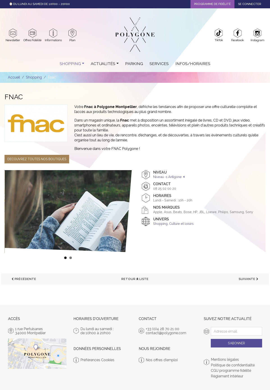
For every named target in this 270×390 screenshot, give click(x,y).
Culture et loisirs (181, 223)
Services (159, 63)
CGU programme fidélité (231, 371)
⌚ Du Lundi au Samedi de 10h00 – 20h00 (39, 4)
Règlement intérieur (227, 376)
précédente (24, 279)
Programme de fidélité (212, 4)
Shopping (70, 63)
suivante (248, 279)
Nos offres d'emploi (162, 360)
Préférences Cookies (97, 360)
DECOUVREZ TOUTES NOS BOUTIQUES (36, 159)
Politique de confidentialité (233, 365)
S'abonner (236, 343)
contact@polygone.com (166, 333)
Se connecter (249, 4)
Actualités (103, 63)
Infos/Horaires (192, 63)
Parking (134, 63)
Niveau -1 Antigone (167, 177)
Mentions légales (225, 360)
